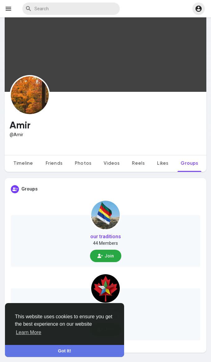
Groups (189, 163)
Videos (111, 163)
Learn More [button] (28, 332)
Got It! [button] (64, 350)
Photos (83, 163)
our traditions (105, 236)
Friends (54, 163)
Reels (138, 163)
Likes (162, 163)
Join (105, 255)
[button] (198, 8)
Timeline (23, 163)
